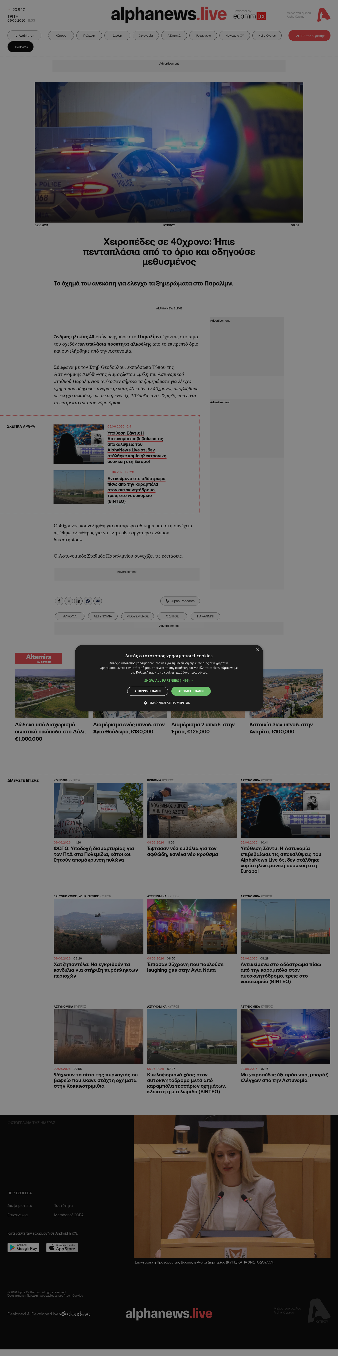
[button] (169, 680)
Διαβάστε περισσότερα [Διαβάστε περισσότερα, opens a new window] (191, 672)
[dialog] (169, 678)
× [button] (257, 650)
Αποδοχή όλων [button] (191, 691)
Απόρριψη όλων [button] (147, 691)
